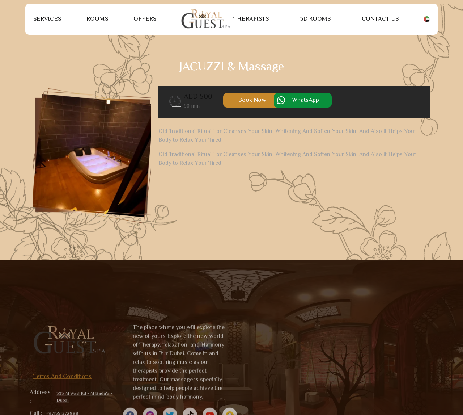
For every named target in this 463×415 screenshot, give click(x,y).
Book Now (252, 100)
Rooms (97, 19)
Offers (144, 19)
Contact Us (380, 19)
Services (47, 19)
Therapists (251, 19)
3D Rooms (315, 19)
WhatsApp (305, 100)
